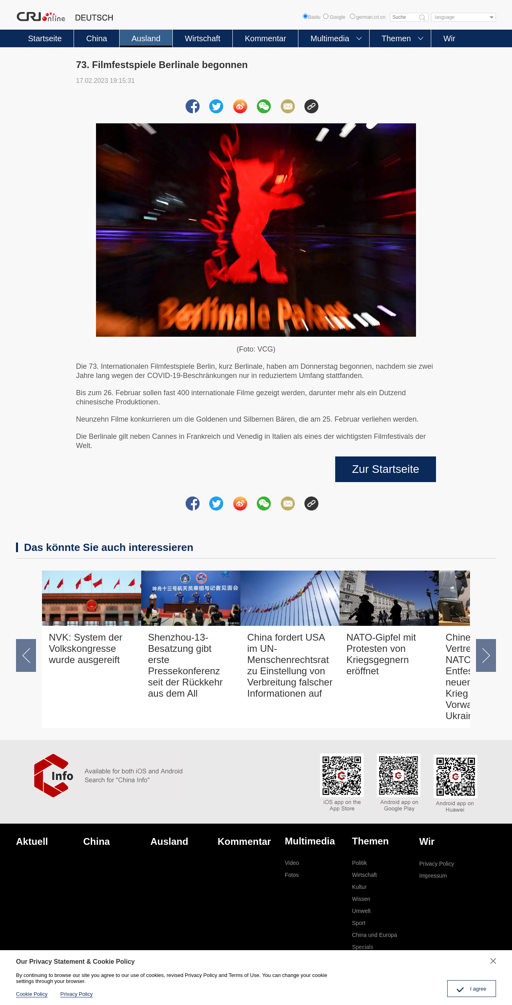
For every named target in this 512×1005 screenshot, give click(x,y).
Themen (396, 38)
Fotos (292, 875)
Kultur (359, 887)
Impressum (433, 875)
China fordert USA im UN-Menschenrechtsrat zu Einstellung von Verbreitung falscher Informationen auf (289, 665)
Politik (359, 863)
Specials (362, 947)
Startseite (45, 38)
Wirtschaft (202, 38)
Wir (449, 38)
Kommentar (265, 38)
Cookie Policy (32, 994)
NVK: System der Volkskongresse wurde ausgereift (85, 648)
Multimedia (329, 38)
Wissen (361, 899)
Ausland (146, 38)
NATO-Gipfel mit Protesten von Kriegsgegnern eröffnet (381, 654)
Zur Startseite (385, 469)
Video (292, 863)
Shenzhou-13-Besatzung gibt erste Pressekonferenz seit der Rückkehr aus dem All (185, 665)
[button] (26, 655)
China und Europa (374, 935)
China (96, 38)
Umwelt (361, 911)
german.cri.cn (368, 17)
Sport (358, 923)
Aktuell (32, 841)
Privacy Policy (436, 863)
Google (334, 17)
